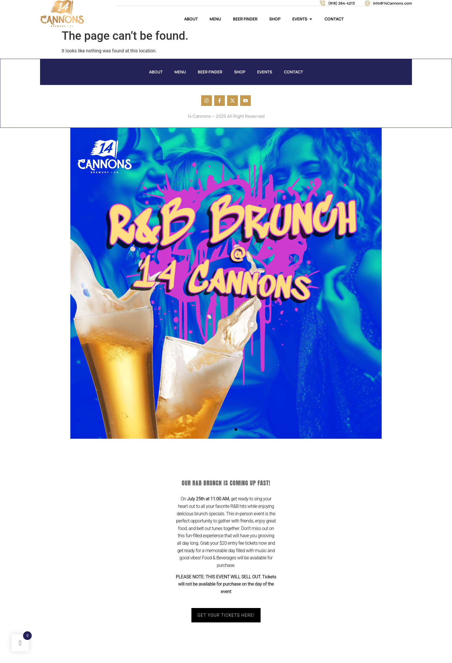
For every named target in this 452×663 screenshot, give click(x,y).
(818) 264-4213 (341, 3)
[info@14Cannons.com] (367, 3)
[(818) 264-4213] (322, 3)
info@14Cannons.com (392, 3)
